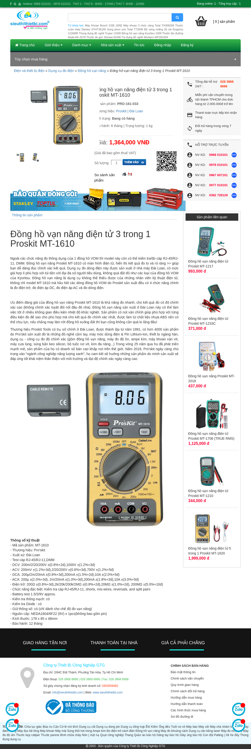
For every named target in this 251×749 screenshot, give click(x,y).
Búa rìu (47, 726)
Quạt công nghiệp (112, 735)
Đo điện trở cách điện (121, 731)
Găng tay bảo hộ (168, 735)
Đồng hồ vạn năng (92, 71)
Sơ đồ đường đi (182, 716)
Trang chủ (25, 45)
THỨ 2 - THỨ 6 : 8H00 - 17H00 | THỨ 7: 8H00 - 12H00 (108, 4)
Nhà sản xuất (112, 45)
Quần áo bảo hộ (144, 735)
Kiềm (154, 726)
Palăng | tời (221, 735)
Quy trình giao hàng (185, 685)
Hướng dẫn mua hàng (186, 697)
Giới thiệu (53, 45)
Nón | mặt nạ (90, 735)
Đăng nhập (162, 45)
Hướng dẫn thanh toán (187, 704)
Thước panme (50, 735)
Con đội (208, 735)
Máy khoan (47, 731)
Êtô (148, 726)
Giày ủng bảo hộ (191, 735)
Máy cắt (204, 726)
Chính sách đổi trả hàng (188, 691)
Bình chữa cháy (70, 735)
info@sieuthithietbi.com (67, 692)
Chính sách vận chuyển (187, 678)
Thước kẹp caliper (28, 735)
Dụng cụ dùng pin (108, 726)
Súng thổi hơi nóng (79, 731)
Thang (129, 735)
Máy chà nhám (219, 726)
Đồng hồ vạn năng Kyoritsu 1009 (141, 33)
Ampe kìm (99, 731)
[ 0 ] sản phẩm (224, 21)
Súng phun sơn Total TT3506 (125, 29)
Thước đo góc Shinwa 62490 (103, 37)
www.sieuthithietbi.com (108, 692)
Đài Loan (136, 111)
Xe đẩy (234, 735)
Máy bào (192, 726)
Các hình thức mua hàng (188, 710)
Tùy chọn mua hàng (31, 59)
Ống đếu (164, 726)
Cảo (56, 726)
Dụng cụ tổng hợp (133, 726)
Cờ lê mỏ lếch (69, 726)
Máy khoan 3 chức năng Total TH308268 (148, 25)
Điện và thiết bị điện (29, 71)
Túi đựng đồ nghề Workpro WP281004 (145, 37)
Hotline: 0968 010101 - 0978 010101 (47, 4)
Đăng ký (187, 45)
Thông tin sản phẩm (27, 215)
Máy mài (60, 731)
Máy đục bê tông (28, 731)
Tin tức (139, 45)
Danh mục (81, 45)
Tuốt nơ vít (178, 726)
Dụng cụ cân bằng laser (204, 731)
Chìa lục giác (33, 726)
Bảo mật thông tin (183, 672)
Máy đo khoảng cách (174, 731)
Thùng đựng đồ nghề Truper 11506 (100, 33)
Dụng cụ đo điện (61, 71)
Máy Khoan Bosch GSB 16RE (103, 25)
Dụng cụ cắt (87, 726)
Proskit (121, 111)
